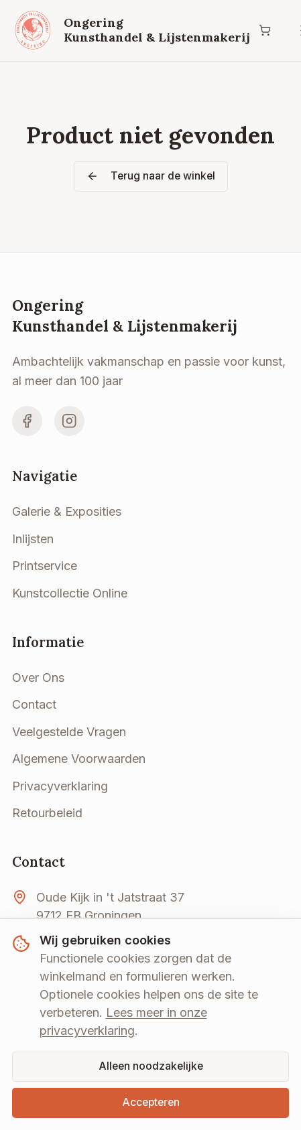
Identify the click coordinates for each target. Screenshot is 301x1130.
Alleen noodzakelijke (151, 1066)
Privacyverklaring (60, 786)
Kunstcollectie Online (69, 593)
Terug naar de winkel (150, 175)
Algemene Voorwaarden (78, 759)
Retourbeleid (47, 813)
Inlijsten (33, 539)
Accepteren (151, 1102)
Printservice (44, 566)
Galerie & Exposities (66, 511)
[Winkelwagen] (265, 30)
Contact (34, 704)
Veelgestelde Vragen (69, 732)
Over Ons (38, 677)
